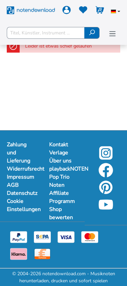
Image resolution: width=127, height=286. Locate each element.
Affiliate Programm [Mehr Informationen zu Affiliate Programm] (62, 197)
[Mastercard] (90, 236)
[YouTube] (105, 209)
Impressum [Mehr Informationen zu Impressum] (20, 177)
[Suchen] (92, 33)
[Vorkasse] (42, 253)
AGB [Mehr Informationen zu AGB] (13, 185)
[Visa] (66, 236)
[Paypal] (18, 236)
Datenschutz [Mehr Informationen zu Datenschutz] (21, 193)
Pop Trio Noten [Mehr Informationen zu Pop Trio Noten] (59, 181)
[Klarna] (18, 253)
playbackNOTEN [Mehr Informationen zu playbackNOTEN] (63, 169)
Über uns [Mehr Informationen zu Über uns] (60, 161)
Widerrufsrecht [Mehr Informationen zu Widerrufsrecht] (21, 169)
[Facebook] (105, 175)
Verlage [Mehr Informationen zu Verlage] (58, 152)
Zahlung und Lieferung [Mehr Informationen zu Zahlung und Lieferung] (18, 153)
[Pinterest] (105, 192)
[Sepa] (42, 236)
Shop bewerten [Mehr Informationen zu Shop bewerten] (61, 213)
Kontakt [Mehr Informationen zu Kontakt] (58, 144)
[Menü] (112, 33)
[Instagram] (105, 157)
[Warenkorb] (99, 11)
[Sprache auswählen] (115, 12)
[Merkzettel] (83, 11)
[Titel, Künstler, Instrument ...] (46, 33)
